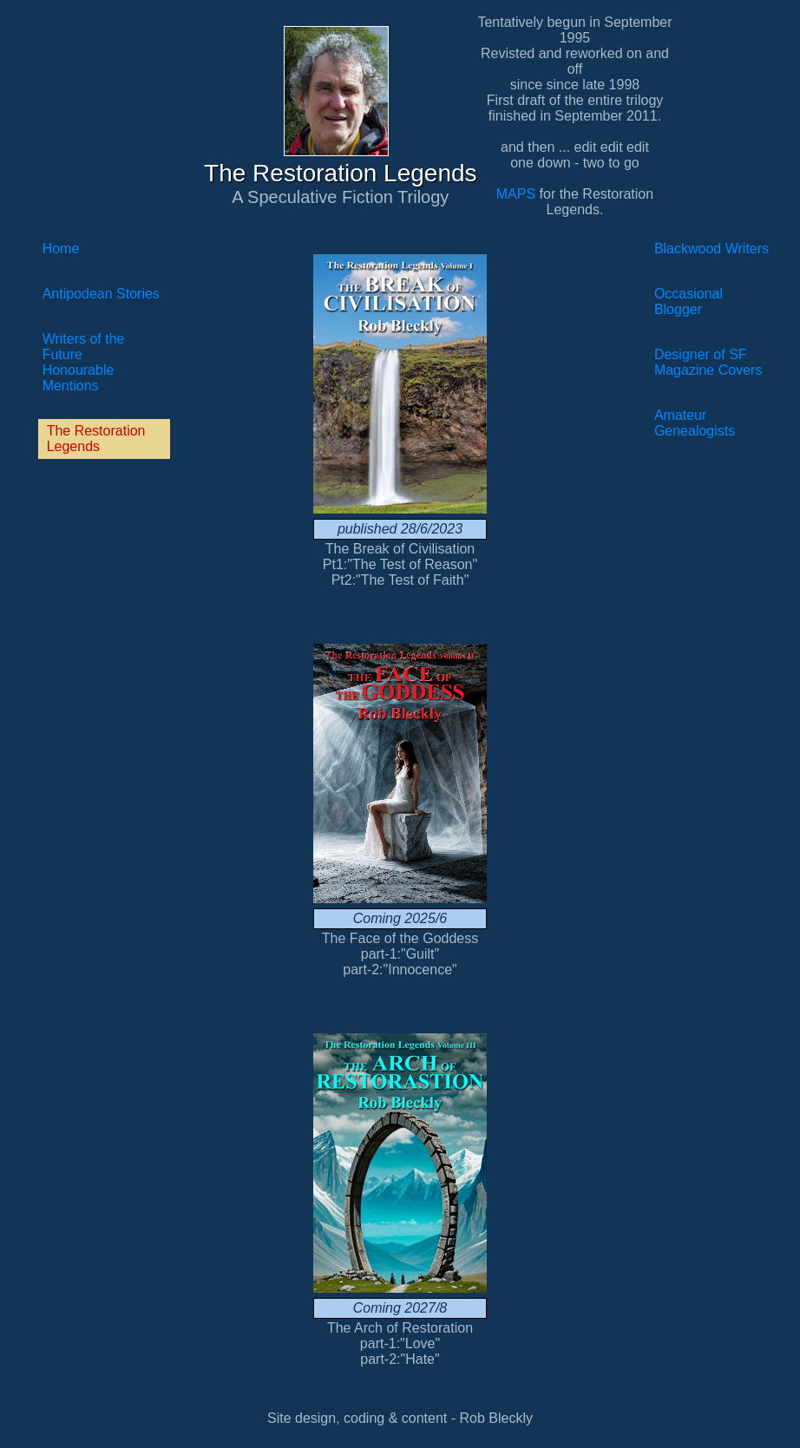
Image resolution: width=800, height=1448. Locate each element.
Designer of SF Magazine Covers (708, 362)
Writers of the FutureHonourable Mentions (84, 362)
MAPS (515, 194)
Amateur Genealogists (694, 423)
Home (61, 248)
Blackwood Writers (711, 248)
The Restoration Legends (96, 438)
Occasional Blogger (688, 301)
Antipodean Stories (101, 293)
